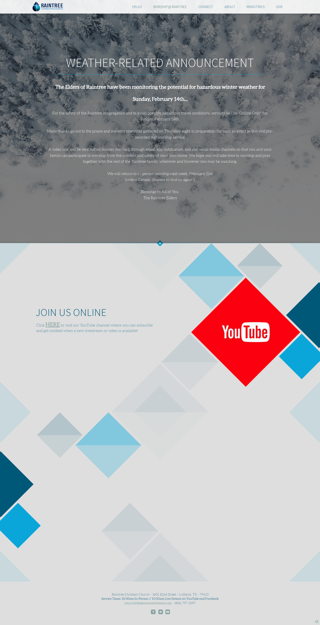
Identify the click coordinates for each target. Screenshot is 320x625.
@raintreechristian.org (155, 603)
